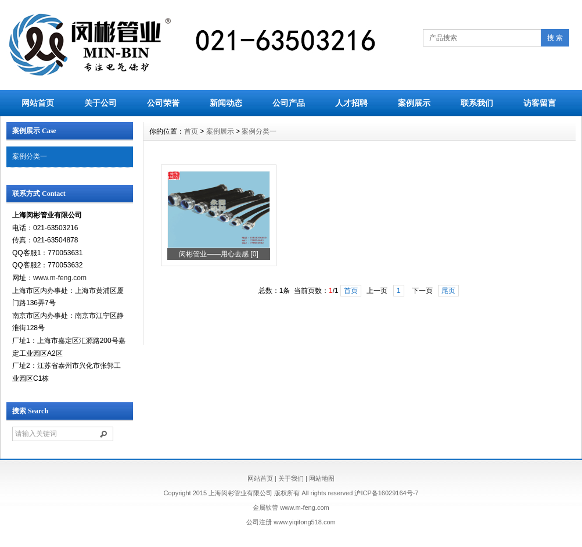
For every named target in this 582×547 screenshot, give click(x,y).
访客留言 (539, 103)
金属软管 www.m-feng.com (291, 507)
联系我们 (477, 103)
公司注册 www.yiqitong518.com (290, 522)
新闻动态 (226, 103)
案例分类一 (29, 156)
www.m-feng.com (60, 278)
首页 (191, 131)
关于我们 (291, 478)
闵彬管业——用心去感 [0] (218, 254)
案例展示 (414, 103)
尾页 (448, 291)
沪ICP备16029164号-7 (386, 492)
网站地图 (322, 478)
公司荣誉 (163, 103)
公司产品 (288, 103)
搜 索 (555, 38)
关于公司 (100, 103)
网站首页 (37, 103)
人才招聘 (351, 103)
